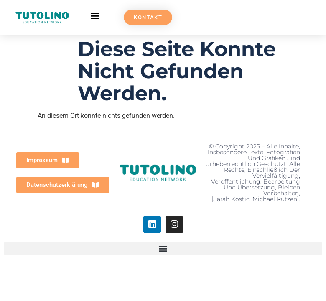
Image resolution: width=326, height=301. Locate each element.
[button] (95, 15)
